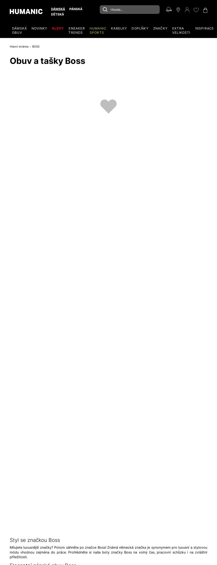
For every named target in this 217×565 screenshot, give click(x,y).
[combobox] (130, 9)
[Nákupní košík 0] (204, 10)
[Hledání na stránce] (130, 9)
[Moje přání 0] (196, 10)
